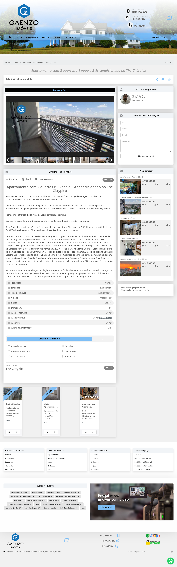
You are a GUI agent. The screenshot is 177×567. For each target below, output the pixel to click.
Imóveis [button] (17, 37)
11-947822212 (137, 100)
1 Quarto (94, 467)
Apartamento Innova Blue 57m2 (133, 259)
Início (8, 62)
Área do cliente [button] (157, 37)
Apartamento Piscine (128, 238)
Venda (16, 62)
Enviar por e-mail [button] (146, 156)
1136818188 (140, 26)
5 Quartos (95, 482)
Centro (8, 467)
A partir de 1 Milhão (142, 482)
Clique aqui (125, 290)
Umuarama (9, 471)
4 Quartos (95, 479)
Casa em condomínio (56, 471)
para (19, 506)
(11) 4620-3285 (138, 19)
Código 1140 (51, 62)
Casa (50, 475)
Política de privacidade (136, 565)
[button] (14, 126)
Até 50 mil (138, 467)
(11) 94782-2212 (139, 12)
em (71, 505)
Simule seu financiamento (65, 37)
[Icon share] (169, 17)
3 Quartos (95, 475)
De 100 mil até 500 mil (143, 475)
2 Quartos (95, 471)
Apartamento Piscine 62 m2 (131, 177)
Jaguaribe (9, 475)
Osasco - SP (26, 62)
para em (22, 509)
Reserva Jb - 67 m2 (127, 218)
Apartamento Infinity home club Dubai (136, 197)
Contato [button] (45, 37)
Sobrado (51, 479)
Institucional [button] (31, 37)
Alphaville (9, 479)
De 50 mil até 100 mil (142, 471)
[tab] (13, 90)
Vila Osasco (9, 482)
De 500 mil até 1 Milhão (143, 479)
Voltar (168, 62)
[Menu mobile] (10, 37)
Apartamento (38, 62)
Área (50, 482)
